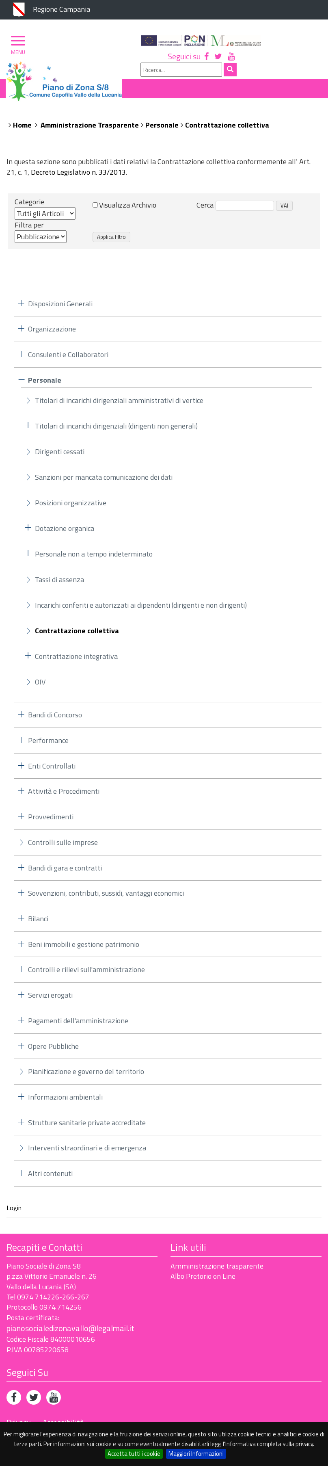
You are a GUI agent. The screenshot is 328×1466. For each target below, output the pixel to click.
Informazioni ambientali (65, 1100)
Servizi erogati (50, 998)
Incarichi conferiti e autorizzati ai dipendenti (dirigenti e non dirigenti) (141, 608)
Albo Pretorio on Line (202, 1279)
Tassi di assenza (59, 583)
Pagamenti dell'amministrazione (78, 1023)
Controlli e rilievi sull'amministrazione (86, 973)
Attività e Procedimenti (63, 794)
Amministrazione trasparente (216, 1269)
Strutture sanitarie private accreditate (87, 1125)
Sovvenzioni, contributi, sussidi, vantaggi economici (106, 896)
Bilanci (38, 921)
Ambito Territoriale (175, 114)
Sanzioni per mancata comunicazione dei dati (104, 480)
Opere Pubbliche (53, 1049)
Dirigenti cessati (59, 455)
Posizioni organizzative (70, 506)
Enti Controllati (52, 769)
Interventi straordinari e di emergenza (87, 1151)
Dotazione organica (64, 531)
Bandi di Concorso (55, 718)
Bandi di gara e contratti (65, 871)
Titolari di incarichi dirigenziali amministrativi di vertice (119, 403)
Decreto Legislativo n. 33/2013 (78, 175)
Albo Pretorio (245, 114)
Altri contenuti (50, 1177)
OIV (40, 685)
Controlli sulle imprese (63, 845)
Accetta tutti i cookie (134, 1453)
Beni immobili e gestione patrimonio (83, 947)
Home (22, 128)
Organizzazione (103, 114)
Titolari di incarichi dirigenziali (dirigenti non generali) (116, 429)
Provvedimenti (50, 820)
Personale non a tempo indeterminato (94, 557)
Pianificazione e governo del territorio (86, 1075)
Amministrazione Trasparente (90, 128)
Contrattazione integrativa (76, 659)
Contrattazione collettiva (227, 128)
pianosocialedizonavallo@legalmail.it (70, 1331)
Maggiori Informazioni (196, 1453)
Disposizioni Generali (60, 306)
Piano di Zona (42, 114)
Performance (48, 743)
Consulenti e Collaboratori (68, 357)
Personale (162, 128)
